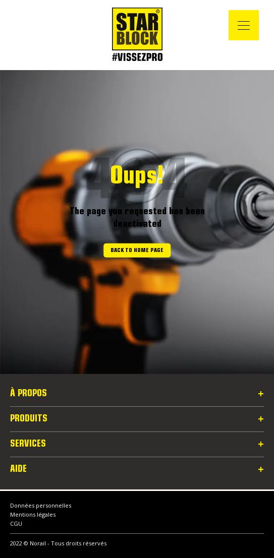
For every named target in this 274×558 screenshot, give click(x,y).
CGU (16, 523)
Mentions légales (33, 514)
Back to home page (137, 250)
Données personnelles (40, 505)
